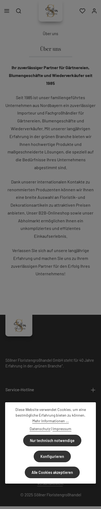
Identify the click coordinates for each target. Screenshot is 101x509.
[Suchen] (18, 10)
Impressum (62, 428)
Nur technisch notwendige (52, 440)
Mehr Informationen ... (50, 420)
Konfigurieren (52, 456)
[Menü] (6, 10)
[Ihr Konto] (94, 10)
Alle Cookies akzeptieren (52, 472)
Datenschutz (40, 428)
